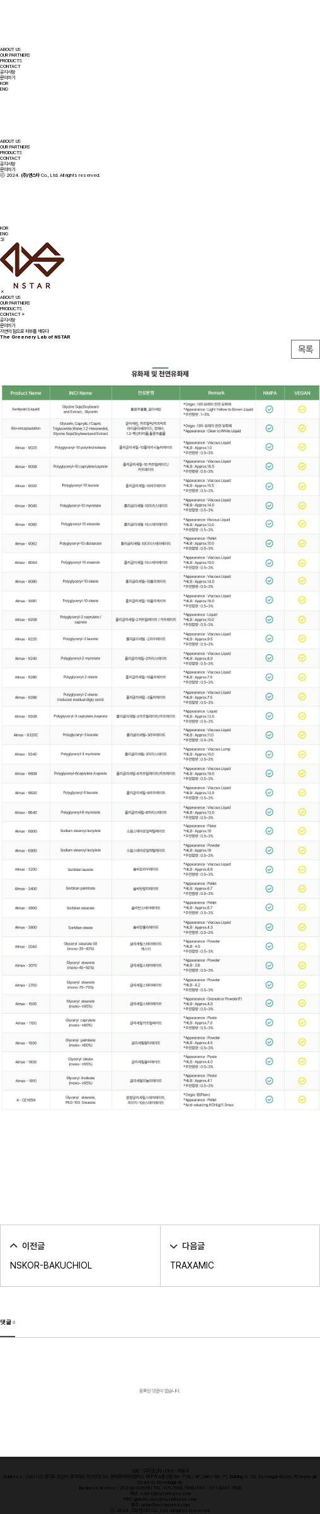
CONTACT (10, 66)
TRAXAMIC (192, 1265)
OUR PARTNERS (15, 55)
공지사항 (7, 72)
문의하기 (7, 78)
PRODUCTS (11, 61)
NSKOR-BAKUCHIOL (51, 1265)
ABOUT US (10, 49)
